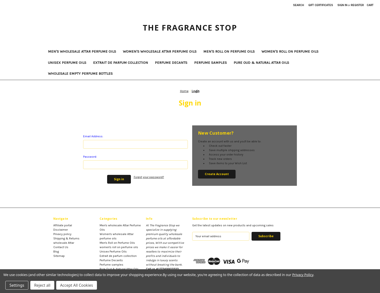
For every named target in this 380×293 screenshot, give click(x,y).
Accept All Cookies (76, 285)
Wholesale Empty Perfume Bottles (80, 73)
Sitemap (59, 256)
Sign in (342, 5)
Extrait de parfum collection (120, 62)
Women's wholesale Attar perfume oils (160, 51)
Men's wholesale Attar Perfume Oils (82, 51)
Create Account (217, 174)
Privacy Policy (302, 274)
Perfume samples (210, 62)
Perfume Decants (171, 62)
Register (357, 5)
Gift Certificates (320, 5)
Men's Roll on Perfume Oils (229, 51)
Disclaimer (60, 229)
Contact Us (60, 247)
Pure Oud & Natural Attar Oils (261, 62)
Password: (90, 156)
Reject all (42, 285)
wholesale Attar (63, 242)
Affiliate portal (62, 225)
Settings (16, 285)
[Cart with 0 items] (370, 5)
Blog (56, 251)
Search (298, 5)
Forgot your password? (149, 177)
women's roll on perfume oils (289, 51)
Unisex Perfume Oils (67, 62)
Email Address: (93, 136)
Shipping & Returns (66, 238)
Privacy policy (62, 234)
